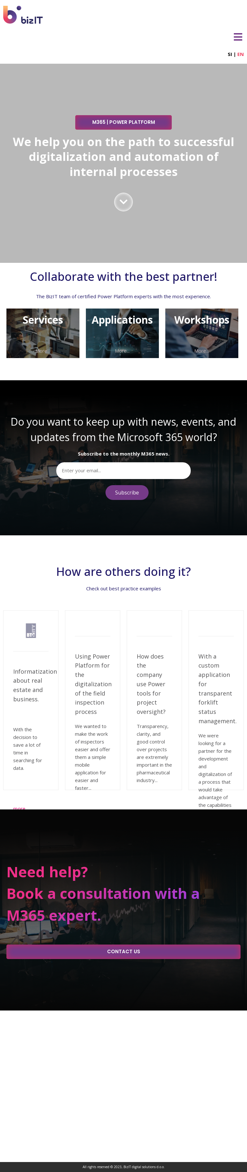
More (19, 808)
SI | (236, 54)
